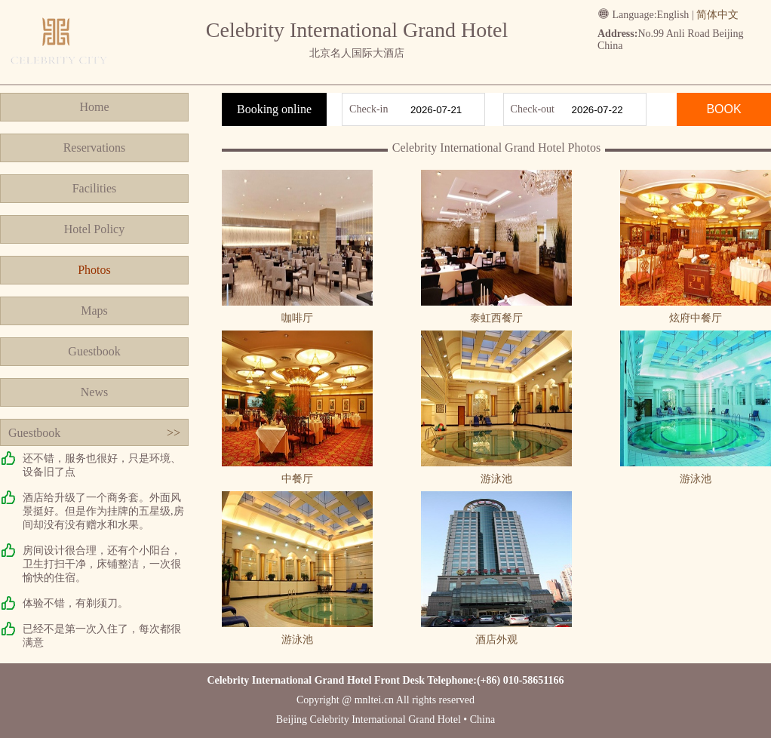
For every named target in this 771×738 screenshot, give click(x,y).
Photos (94, 269)
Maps (94, 310)
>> (173, 432)
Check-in (368, 109)
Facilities (94, 188)
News (94, 392)
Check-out (532, 109)
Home (94, 106)
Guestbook (94, 351)
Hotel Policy (94, 229)
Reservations (94, 147)
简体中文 (717, 14)
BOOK (723, 109)
